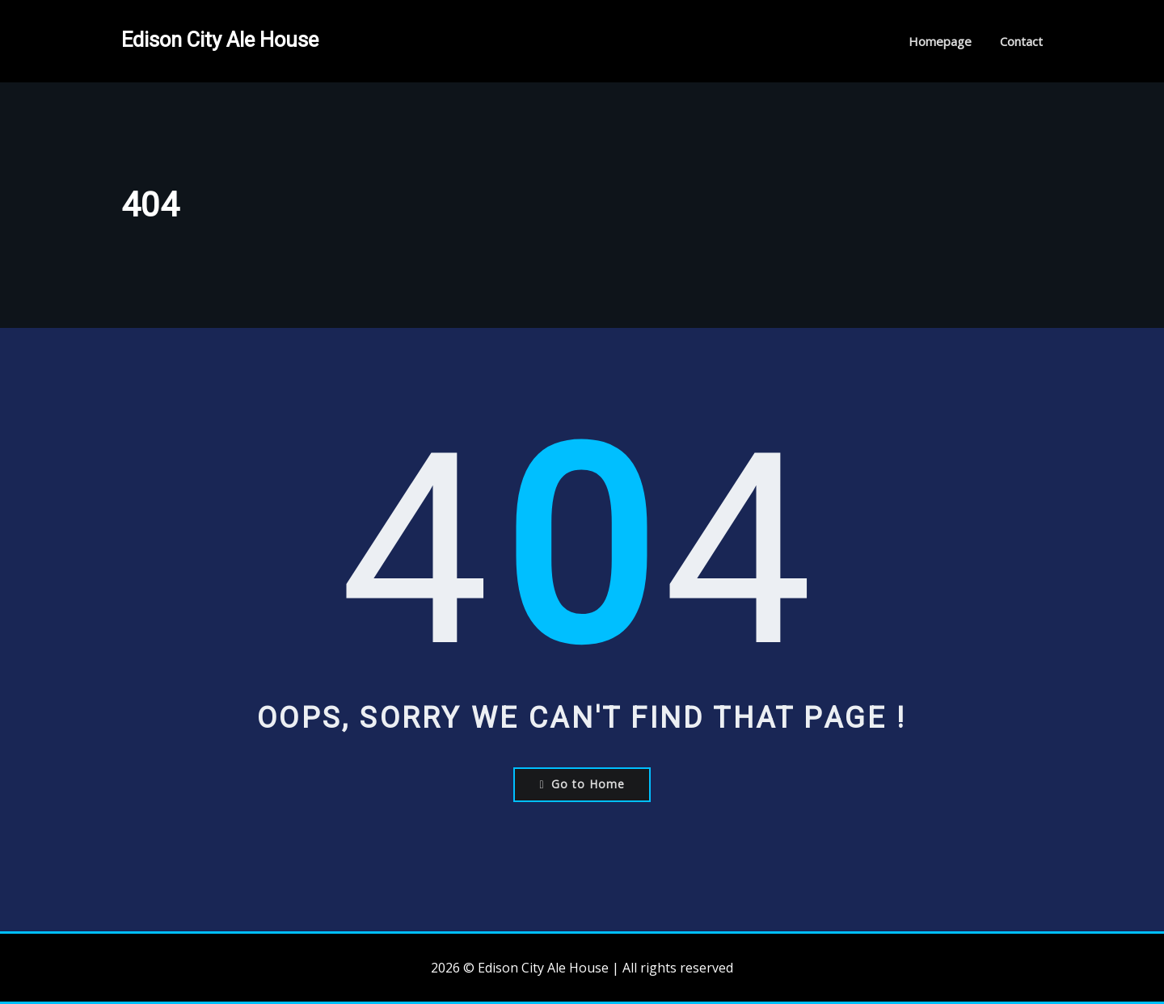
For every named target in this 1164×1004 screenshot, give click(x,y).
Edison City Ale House (219, 39)
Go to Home (581, 784)
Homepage (940, 41)
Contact (1021, 41)
